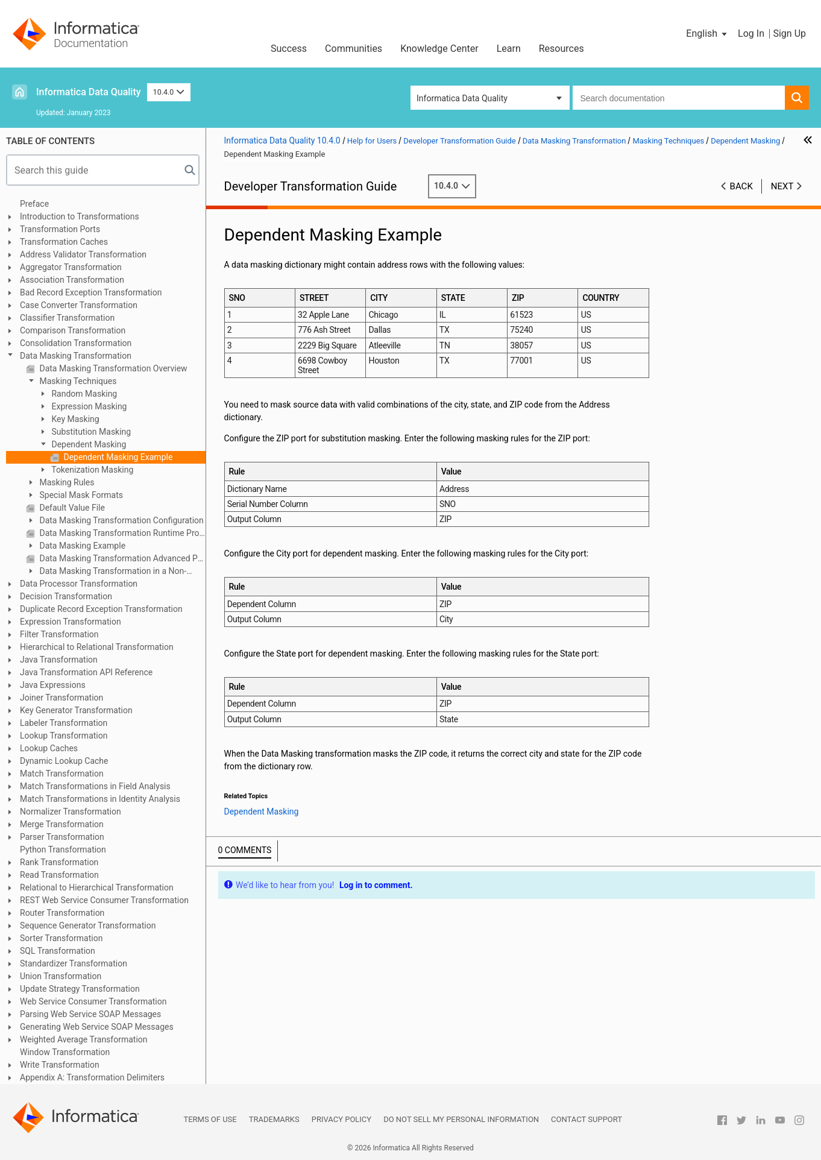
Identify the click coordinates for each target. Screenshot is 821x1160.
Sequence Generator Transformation (88, 925)
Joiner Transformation (61, 697)
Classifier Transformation (67, 318)
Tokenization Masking (91, 469)
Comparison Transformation (72, 330)
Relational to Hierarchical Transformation (97, 887)
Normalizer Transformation (70, 811)
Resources (561, 48)
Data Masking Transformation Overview (112, 368)
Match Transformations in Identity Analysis (100, 799)
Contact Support (586, 1119)
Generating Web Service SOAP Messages (97, 1027)
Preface (34, 204)
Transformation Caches (64, 242)
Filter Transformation (59, 634)
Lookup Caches (49, 748)
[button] (707, 33)
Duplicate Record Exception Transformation (101, 609)
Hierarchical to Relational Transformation (97, 647)
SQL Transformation (57, 951)
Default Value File (71, 507)
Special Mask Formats (80, 495)
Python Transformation (63, 849)
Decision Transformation (66, 596)
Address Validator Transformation (83, 254)
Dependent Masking (87, 444)
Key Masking (74, 419)
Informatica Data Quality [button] (462, 98)
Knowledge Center (439, 48)
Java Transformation (59, 659)
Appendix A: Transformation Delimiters (92, 1077)
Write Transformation (59, 1065)
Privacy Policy (341, 1119)
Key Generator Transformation (76, 710)
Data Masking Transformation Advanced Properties (121, 558)
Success (289, 48)
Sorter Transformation (61, 938)
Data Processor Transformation (78, 583)
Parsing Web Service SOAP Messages (90, 1014)
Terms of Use (209, 1119)
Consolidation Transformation (75, 343)
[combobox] (679, 98)
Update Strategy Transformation (80, 989)
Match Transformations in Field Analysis (95, 786)
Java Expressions (53, 685)
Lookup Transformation (63, 735)
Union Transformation (60, 976)
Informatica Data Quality (88, 92)
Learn (509, 48)
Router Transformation (62, 913)
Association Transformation (72, 280)
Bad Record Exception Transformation (91, 292)
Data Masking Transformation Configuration (120, 520)
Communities (353, 48)
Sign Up (789, 33)
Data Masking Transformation (75, 356)
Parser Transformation (62, 837)
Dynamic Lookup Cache (64, 761)
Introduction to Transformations (79, 216)
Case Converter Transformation (78, 305)
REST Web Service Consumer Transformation (104, 900)
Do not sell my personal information (461, 1119)
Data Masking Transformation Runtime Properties (121, 533)
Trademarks (274, 1119)
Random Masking (83, 394)
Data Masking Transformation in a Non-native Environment (106, 572)
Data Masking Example (81, 545)
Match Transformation (62, 773)
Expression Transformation (70, 621)
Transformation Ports (60, 229)
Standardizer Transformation (73, 963)
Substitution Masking (90, 432)
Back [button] (741, 186)
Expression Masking (88, 406)
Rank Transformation (59, 862)
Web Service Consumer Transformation (93, 1001)
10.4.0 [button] (168, 91)
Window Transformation (65, 1052)
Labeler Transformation (63, 723)
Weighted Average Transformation (84, 1039)
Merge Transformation (62, 824)
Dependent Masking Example (116, 457)
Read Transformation (59, 875)
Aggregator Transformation (71, 267)
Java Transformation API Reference (86, 672)
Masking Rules (66, 482)
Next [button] (782, 186)
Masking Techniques (76, 381)
